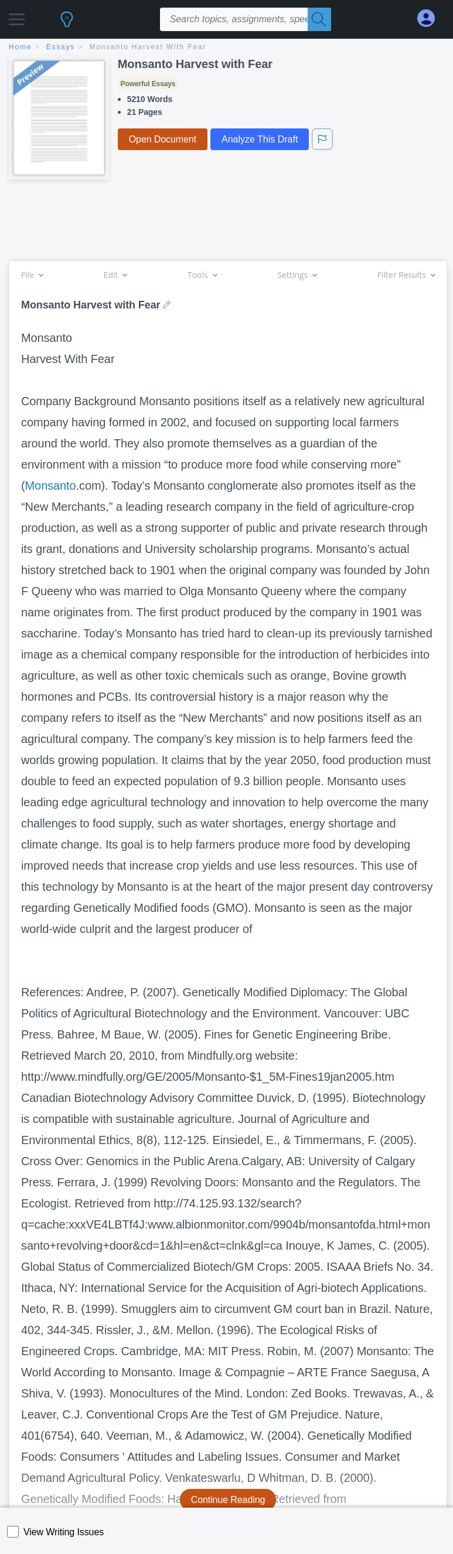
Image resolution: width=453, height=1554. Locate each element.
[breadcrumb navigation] (226, 47)
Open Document (162, 139)
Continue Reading (228, 1500)
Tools (202, 274)
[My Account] (430, 18)
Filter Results (406, 274)
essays (60, 47)
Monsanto (50, 485)
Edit (115, 274)
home (20, 47)
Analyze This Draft (260, 139)
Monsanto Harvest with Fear (148, 47)
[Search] (319, 19)
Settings (296, 274)
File (32, 274)
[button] (17, 16)
